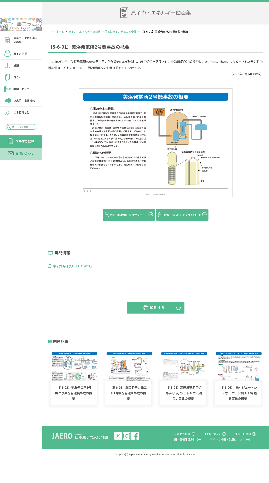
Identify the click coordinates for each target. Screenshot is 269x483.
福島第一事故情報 (24, 111)
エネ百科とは (21, 123)
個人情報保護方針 (195, 433)
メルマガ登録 (25, 151)
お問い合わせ (25, 163)
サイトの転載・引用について (234, 433)
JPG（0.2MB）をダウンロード (186, 215)
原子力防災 (20, 64)
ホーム (60, 31)
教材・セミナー (22, 99)
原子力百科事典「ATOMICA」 (73, 260)
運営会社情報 (246, 428)
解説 (16, 76)
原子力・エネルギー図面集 (25, 50)
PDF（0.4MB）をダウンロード (125, 215)
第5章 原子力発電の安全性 (121, 31)
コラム (17, 87)
